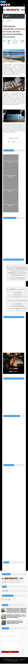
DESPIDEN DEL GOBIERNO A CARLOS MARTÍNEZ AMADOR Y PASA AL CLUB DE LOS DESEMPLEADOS (16, 616)
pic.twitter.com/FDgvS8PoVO (19, 306)
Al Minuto (4, 42)
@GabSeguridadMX (11, 272)
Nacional (15, 41)
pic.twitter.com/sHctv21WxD (17, 275)
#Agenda (11, 289)
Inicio (4, 20)
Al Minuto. (16, 659)
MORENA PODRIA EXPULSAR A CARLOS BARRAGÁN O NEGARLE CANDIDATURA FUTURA (14, 622)
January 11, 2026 (22, 278)
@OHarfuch (25, 268)
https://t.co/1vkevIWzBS (22, 300)
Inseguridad (16, 40)
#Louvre (22, 289)
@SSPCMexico (19, 268)
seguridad (8, 20)
